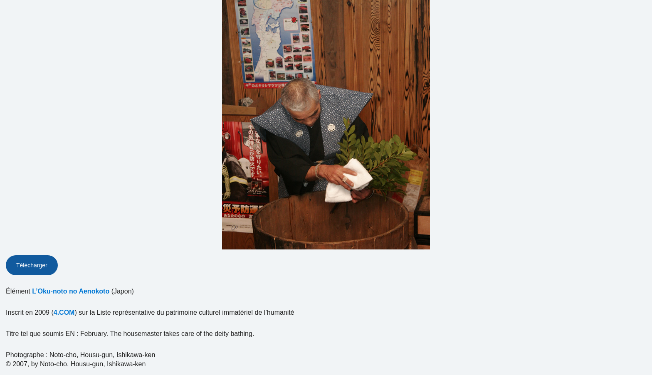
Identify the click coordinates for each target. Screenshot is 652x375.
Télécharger (31, 265)
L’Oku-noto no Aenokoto (70, 291)
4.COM (64, 312)
